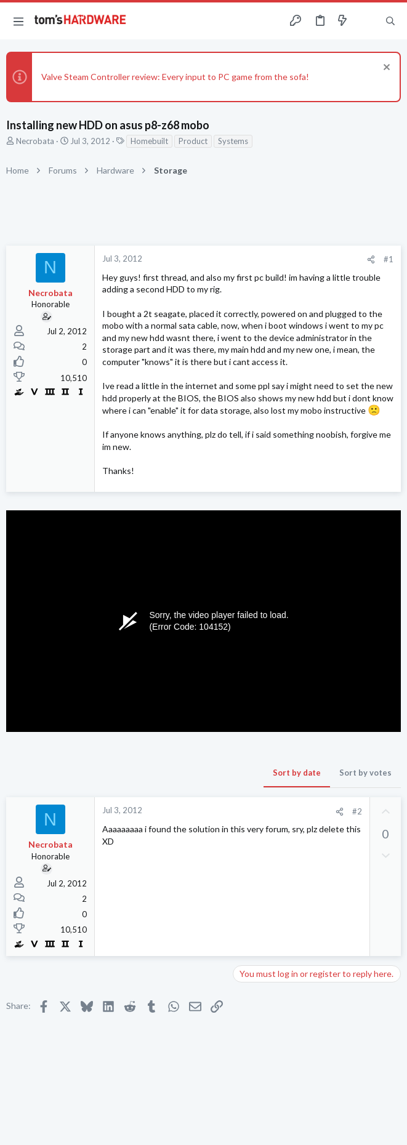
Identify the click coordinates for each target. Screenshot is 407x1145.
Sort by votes (365, 772)
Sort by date (297, 772)
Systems (233, 141)
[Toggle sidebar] (366, 21)
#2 (357, 811)
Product (193, 141)
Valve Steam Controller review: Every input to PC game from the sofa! (175, 76)
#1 (388, 259)
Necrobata (35, 141)
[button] (18, 20)
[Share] (371, 259)
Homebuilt (149, 141)
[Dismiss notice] (385, 68)
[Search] (390, 21)
